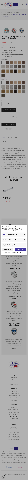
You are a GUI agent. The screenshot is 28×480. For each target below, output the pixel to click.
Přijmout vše (20, 249)
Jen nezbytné (7, 249)
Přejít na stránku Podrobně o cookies (14, 252)
